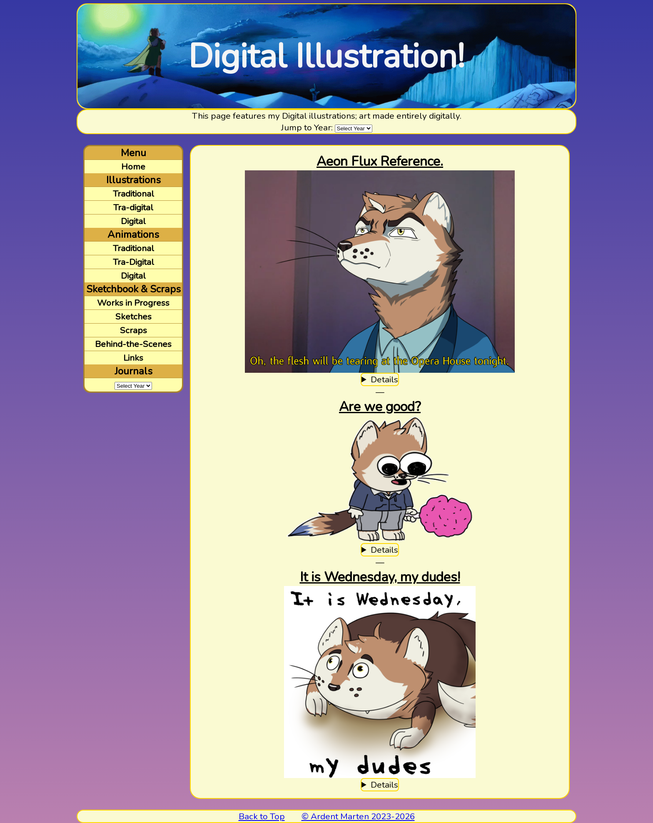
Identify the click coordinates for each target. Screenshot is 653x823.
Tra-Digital (133, 262)
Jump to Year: (307, 127)
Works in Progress (133, 303)
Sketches (133, 316)
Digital (133, 221)
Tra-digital (133, 207)
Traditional (133, 194)
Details (384, 379)
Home (133, 166)
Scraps (133, 330)
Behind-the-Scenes (133, 344)
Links (133, 358)
